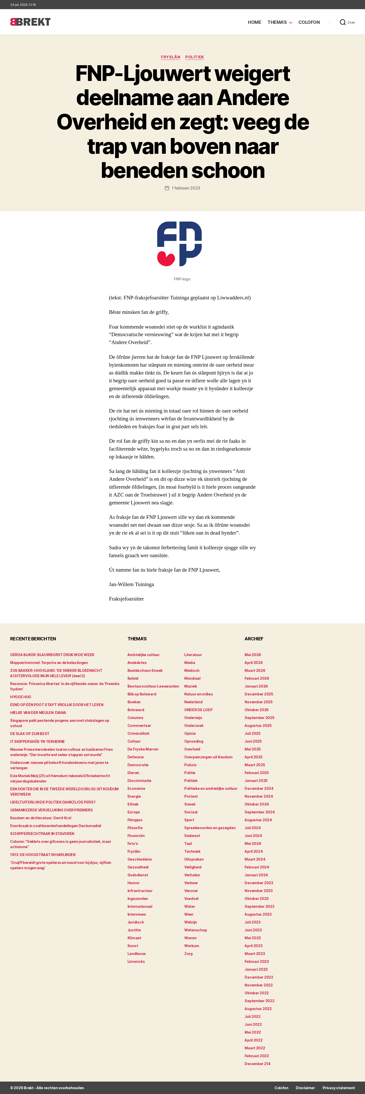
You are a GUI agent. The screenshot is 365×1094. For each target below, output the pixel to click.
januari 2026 (256, 686)
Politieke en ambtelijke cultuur (211, 788)
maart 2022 (255, 1048)
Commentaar (139, 725)
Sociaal (190, 812)
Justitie (134, 930)
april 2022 (253, 1040)
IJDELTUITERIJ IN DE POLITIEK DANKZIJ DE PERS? (52, 802)
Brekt (28, 1088)
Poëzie (190, 765)
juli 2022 (253, 1016)
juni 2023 (253, 930)
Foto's (132, 843)
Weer (189, 914)
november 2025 (259, 702)
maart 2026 (255, 670)
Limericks (136, 961)
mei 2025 (253, 749)
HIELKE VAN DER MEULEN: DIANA (38, 712)
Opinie (189, 733)
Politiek (194, 57)
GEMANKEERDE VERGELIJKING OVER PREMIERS (51, 810)
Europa (133, 812)
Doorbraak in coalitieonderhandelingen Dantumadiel (55, 826)
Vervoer (191, 890)
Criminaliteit (138, 733)
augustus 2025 (258, 725)
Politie (189, 773)
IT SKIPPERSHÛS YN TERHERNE (37, 741)
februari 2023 (257, 961)
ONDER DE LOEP (198, 710)
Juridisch (135, 922)
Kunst (132, 946)
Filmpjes (134, 820)
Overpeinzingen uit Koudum (208, 757)
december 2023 (259, 883)
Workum (191, 946)
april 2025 (253, 757)
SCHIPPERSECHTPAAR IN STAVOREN (42, 833)
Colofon (309, 22)
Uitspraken (194, 859)
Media (189, 662)
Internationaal (139, 906)
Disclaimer (305, 1088)
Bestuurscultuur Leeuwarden (153, 686)
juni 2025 (253, 741)
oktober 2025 (257, 710)
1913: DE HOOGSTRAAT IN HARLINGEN (43, 854)
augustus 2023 (258, 914)
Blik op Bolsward (141, 694)
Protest (191, 796)
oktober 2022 (257, 993)
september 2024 (260, 812)
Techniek (192, 851)
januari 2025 (256, 780)
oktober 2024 (257, 804)
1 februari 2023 (186, 188)
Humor (133, 883)
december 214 (257, 1064)
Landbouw (136, 953)
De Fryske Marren (142, 749)
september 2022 (259, 1001)
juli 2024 (253, 828)
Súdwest (192, 835)
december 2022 (259, 977)
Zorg (188, 953)
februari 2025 (257, 773)
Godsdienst (137, 875)
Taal (188, 843)
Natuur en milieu (198, 694)
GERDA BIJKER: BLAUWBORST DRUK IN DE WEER (52, 655)
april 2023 (253, 946)
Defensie (135, 757)
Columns (135, 717)
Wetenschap (195, 930)
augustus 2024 (258, 820)
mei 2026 (253, 655)
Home (254, 22)
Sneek (189, 804)
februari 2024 (257, 867)
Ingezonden (137, 898)
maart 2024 (255, 859)
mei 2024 (253, 843)
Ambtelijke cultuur (143, 655)
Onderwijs (193, 717)
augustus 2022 (258, 1008)
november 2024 (259, 796)
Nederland (193, 702)
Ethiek (132, 804)
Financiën (136, 835)
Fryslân (170, 57)
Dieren (133, 773)
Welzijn (190, 922)
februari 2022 (257, 1056)
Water (189, 906)
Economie (136, 788)
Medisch (191, 670)
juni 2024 (253, 835)
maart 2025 (255, 765)
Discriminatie (139, 780)
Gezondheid (138, 867)
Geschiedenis (139, 859)
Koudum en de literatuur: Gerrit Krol (40, 818)
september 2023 (259, 906)
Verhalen (192, 875)
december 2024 (259, 788)
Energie (134, 796)
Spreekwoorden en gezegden (209, 828)
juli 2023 (253, 922)
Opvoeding (193, 741)
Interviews (136, 914)
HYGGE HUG (20, 697)
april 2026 (254, 662)
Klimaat (134, 938)
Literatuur (193, 655)
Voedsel (191, 898)
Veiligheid (192, 867)
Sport (189, 820)
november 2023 (259, 890)
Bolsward (135, 710)
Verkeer (191, 883)
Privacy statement (339, 1088)
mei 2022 (253, 1032)
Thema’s (277, 22)
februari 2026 (257, 678)
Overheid (192, 749)
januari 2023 (256, 969)
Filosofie (135, 828)
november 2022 (259, 985)
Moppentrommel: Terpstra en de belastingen (49, 662)
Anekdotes (137, 662)
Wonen (190, 938)
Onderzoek (194, 725)
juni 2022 (253, 1024)
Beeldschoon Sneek (144, 670)
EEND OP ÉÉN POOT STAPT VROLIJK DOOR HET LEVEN (56, 705)
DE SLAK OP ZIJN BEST (29, 733)
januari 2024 (256, 875)
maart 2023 (255, 953)
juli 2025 (253, 733)
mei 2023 (253, 938)
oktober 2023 (257, 898)
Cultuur (134, 741)
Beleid (132, 678)
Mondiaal (192, 678)
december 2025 (259, 694)
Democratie (138, 765)
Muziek (190, 686)
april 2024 (254, 851)
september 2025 (259, 717)
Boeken (134, 702)
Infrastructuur (140, 890)
